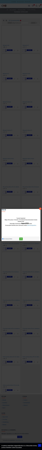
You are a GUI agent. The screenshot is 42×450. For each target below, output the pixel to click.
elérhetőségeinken (31, 225)
